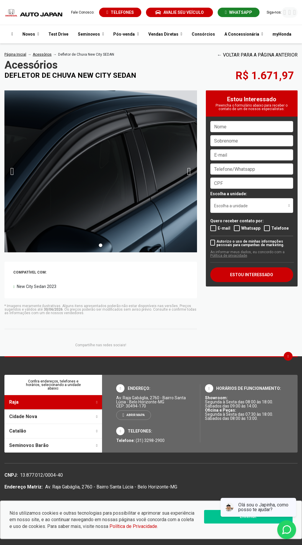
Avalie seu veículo (179, 12)
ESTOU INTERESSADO (251, 274)
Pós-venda (126, 34)
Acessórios (42, 54)
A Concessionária (243, 34)
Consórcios (203, 34)
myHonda (282, 34)
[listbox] (251, 205)
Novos (30, 34)
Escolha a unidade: (228, 194)
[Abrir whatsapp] (239, 12)
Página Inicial (15, 54)
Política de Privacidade (133, 526)
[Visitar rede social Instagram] (289, 13)
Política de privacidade (228, 256)
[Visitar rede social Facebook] (284, 13)
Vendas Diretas (165, 34)
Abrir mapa (136, 415)
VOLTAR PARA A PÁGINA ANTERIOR (260, 55)
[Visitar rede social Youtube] (294, 13)
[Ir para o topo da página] (288, 356)
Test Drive (58, 34)
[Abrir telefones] (120, 12)
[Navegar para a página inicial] (11, 34)
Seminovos (91, 34)
